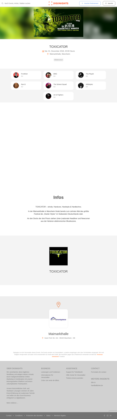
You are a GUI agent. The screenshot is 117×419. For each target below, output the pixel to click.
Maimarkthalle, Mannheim (58, 54)
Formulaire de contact (98, 372)
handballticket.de (97, 385)
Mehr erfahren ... (12, 403)
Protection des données (34, 415)
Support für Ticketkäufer (74, 372)
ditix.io (93, 382)
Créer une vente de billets (50, 380)
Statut (48, 415)
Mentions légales (60, 415)
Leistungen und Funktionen (50, 372)
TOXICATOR (58, 271)
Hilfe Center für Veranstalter (75, 375)
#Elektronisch (58, 60)
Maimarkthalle (58, 334)
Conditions (19, 415)
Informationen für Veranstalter (47, 376)
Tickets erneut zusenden (74, 378)
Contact (9, 415)
